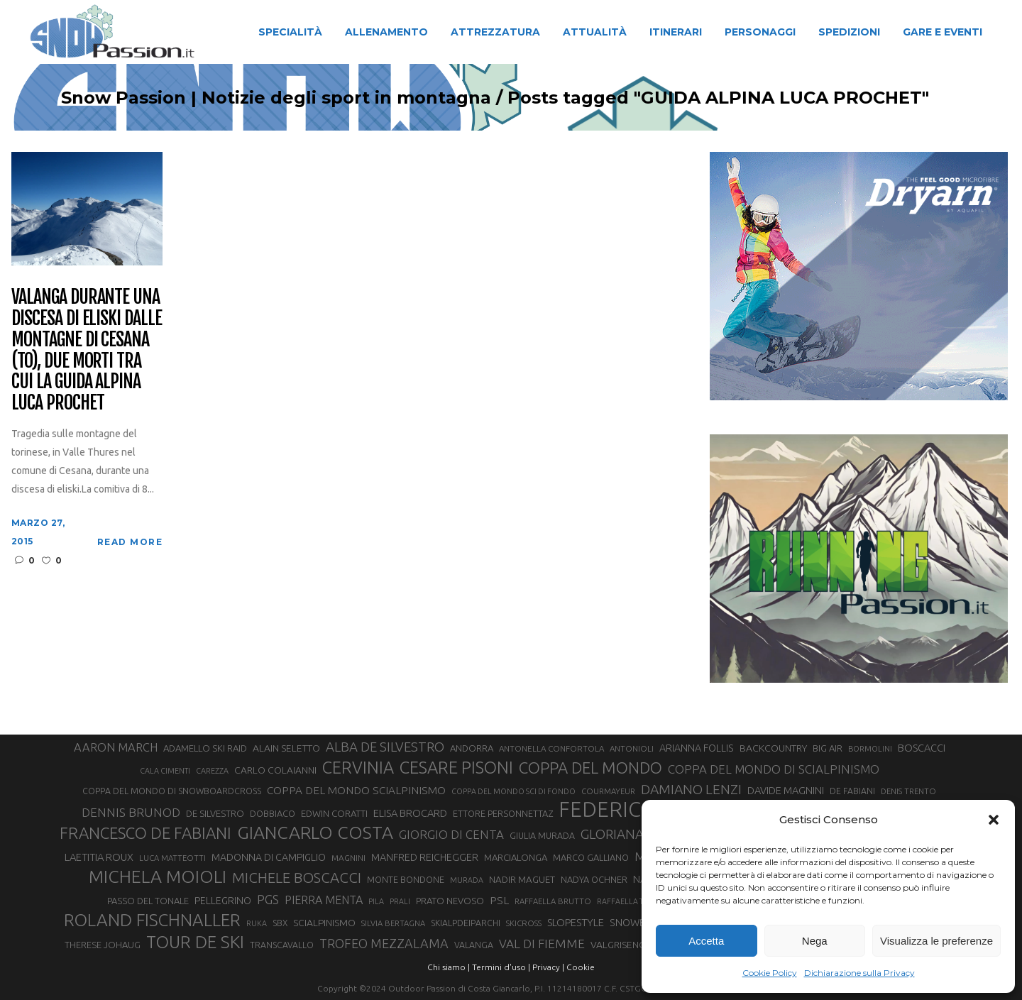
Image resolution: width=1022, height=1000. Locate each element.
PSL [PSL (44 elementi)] (499, 900)
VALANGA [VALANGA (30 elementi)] (473, 945)
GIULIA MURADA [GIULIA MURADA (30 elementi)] (542, 835)
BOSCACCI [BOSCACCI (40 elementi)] (921, 748)
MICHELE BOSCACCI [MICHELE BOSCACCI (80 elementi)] (296, 877)
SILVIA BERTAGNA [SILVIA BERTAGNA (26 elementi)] (393, 923)
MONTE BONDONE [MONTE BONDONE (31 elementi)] (405, 879)
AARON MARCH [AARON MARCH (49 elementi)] (116, 747)
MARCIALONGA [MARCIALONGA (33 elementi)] (515, 857)
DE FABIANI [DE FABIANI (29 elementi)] (852, 791)
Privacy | (548, 967)
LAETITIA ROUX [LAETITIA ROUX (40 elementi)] (99, 857)
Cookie (580, 967)
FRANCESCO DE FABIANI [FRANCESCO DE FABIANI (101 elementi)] (145, 833)
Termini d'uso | (501, 967)
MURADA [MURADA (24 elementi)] (466, 880)
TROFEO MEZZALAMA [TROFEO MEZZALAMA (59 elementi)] (384, 943)
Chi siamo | (448, 967)
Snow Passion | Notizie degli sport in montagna (268, 97)
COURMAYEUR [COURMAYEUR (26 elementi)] (608, 791)
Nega (815, 941)
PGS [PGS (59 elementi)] (268, 899)
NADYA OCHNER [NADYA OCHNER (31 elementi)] (594, 879)
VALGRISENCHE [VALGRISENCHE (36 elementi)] (623, 944)
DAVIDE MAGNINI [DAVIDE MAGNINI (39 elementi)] (785, 790)
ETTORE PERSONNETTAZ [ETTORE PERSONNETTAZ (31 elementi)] (503, 813)
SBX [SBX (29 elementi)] (280, 923)
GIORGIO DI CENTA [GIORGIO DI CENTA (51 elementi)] (451, 834)
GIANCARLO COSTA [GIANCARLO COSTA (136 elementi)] (315, 832)
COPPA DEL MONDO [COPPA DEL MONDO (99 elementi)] (590, 767)
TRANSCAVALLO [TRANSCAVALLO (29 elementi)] (282, 945)
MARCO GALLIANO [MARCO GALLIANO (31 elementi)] (591, 857)
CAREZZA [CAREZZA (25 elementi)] (212, 771)
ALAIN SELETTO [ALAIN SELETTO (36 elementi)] (286, 748)
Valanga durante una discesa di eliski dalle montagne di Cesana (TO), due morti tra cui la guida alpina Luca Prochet (86, 350)
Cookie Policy (769, 972)
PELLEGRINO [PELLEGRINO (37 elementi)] (222, 900)
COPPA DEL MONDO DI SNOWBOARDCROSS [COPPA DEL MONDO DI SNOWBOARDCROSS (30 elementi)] (171, 791)
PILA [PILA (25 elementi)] (376, 901)
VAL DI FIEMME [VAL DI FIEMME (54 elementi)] (542, 943)
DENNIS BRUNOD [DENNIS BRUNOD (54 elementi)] (131, 812)
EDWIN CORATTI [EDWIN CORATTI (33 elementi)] (334, 813)
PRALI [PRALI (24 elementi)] (400, 901)
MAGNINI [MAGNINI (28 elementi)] (348, 857)
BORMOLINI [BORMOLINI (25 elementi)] (870, 748)
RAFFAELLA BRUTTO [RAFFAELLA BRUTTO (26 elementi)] (553, 901)
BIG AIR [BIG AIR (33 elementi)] (827, 748)
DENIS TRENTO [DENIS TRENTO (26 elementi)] (908, 791)
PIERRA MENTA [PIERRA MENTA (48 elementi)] (324, 900)
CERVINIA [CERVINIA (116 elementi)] (358, 767)
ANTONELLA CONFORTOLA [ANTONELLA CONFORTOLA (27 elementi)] (551, 748)
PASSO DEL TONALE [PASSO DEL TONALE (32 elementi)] (148, 901)
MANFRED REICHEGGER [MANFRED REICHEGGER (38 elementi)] (424, 857)
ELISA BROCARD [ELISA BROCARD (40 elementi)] (410, 813)
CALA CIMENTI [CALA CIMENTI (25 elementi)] (165, 771)
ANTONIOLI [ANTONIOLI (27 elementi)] (632, 748)
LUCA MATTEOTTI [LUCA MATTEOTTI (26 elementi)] (172, 858)
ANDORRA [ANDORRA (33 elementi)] (471, 748)
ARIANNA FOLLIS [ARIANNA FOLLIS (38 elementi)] (696, 748)
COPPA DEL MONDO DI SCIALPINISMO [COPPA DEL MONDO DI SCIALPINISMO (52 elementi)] (773, 769)
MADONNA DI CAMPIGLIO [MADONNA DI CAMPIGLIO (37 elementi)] (268, 857)
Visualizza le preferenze (936, 941)
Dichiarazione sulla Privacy (859, 972)
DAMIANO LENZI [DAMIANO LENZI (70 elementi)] (691, 789)
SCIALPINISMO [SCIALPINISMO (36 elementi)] (324, 922)
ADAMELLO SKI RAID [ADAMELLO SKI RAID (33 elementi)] (205, 748)
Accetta (706, 941)
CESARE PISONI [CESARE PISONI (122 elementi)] (456, 768)
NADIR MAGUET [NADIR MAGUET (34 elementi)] (522, 879)
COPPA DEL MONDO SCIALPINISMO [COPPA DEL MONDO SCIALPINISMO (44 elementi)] (356, 790)
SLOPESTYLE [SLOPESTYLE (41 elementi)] (575, 922)
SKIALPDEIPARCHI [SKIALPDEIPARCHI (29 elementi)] (465, 923)
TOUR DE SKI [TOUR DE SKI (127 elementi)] (195, 942)
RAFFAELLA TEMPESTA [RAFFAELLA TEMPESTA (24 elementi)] (635, 901)
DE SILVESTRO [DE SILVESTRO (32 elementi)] (215, 813)
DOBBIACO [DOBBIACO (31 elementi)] (272, 813)
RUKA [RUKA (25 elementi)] (256, 923)
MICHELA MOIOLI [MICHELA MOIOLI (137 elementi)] (157, 876)
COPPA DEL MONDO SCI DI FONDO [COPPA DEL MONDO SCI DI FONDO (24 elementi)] (513, 791)
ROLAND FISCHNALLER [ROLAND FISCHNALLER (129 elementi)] (152, 920)
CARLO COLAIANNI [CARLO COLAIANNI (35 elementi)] (275, 770)
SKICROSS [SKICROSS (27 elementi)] (524, 923)
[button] (994, 820)
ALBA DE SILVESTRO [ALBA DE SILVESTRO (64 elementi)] (385, 747)
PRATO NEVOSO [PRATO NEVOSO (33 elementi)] (450, 901)
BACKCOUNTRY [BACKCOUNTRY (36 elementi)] (773, 748)
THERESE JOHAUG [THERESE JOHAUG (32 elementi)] (103, 945)
